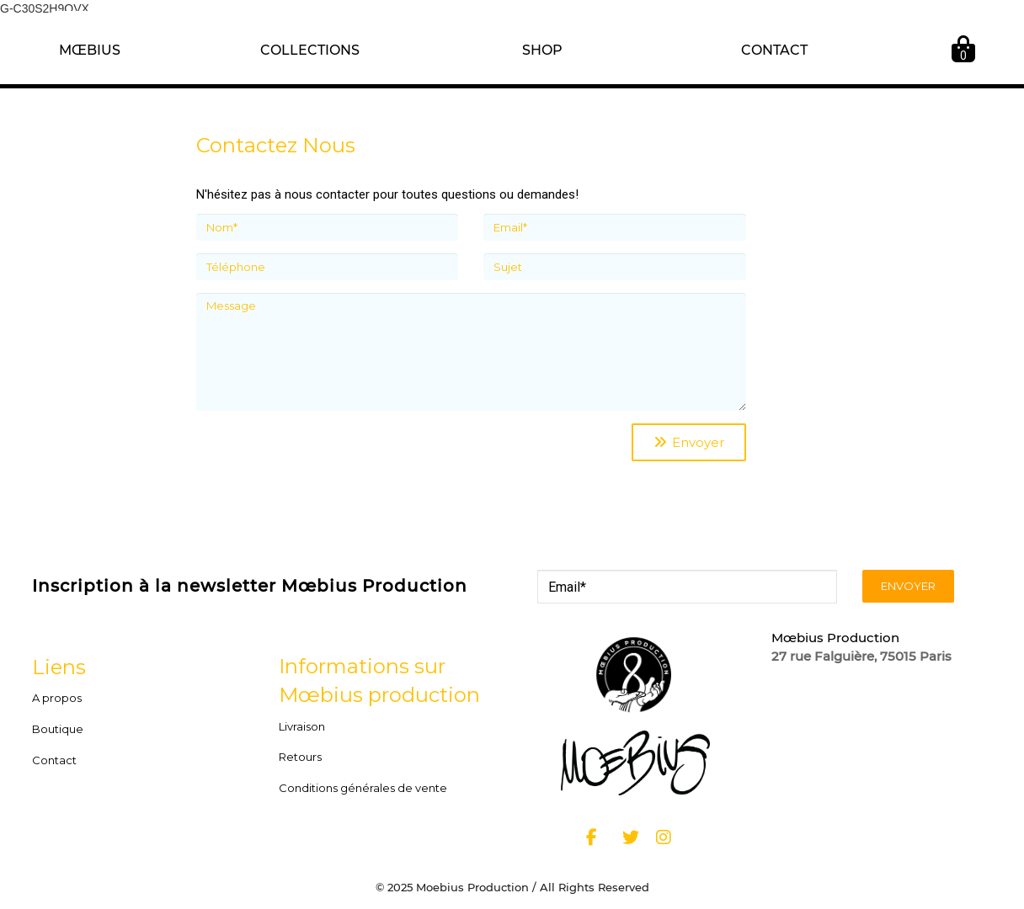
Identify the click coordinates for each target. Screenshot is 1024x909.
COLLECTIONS (310, 50)
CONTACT (774, 50)
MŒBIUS (89, 50)
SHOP (542, 50)
